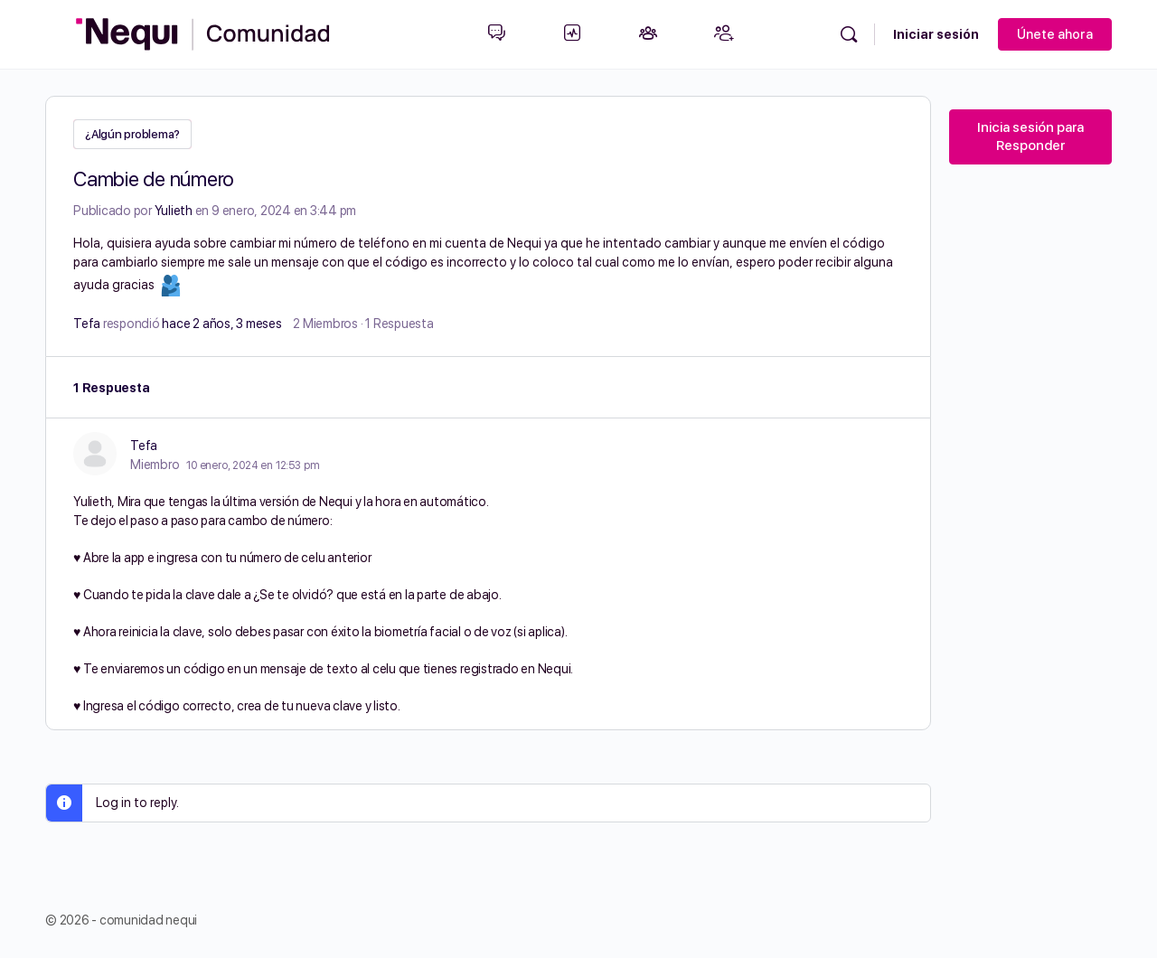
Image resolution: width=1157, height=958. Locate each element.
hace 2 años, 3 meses (221, 322)
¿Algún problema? (132, 134)
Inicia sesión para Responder (1030, 136)
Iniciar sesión (936, 34)
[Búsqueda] (849, 34)
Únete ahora (1055, 34)
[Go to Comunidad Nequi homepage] (203, 32)
